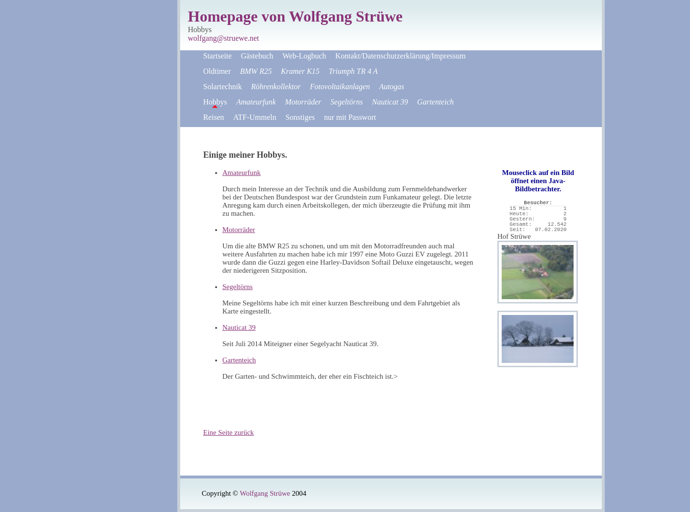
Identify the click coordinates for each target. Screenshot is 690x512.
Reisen (213, 117)
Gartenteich (239, 360)
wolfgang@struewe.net (223, 38)
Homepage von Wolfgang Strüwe (295, 16)
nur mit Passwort (350, 117)
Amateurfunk (241, 172)
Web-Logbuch (304, 56)
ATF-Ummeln (254, 117)
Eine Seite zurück (228, 432)
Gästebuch (257, 56)
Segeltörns (237, 287)
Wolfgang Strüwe (265, 493)
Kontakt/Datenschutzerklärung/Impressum (400, 56)
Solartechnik (222, 86)
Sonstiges (300, 117)
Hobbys (215, 102)
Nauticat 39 (239, 327)
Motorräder (238, 229)
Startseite (217, 56)
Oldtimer (217, 71)
